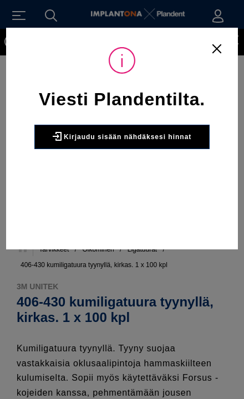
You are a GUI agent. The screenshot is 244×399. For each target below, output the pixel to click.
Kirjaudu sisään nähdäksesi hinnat (122, 136)
